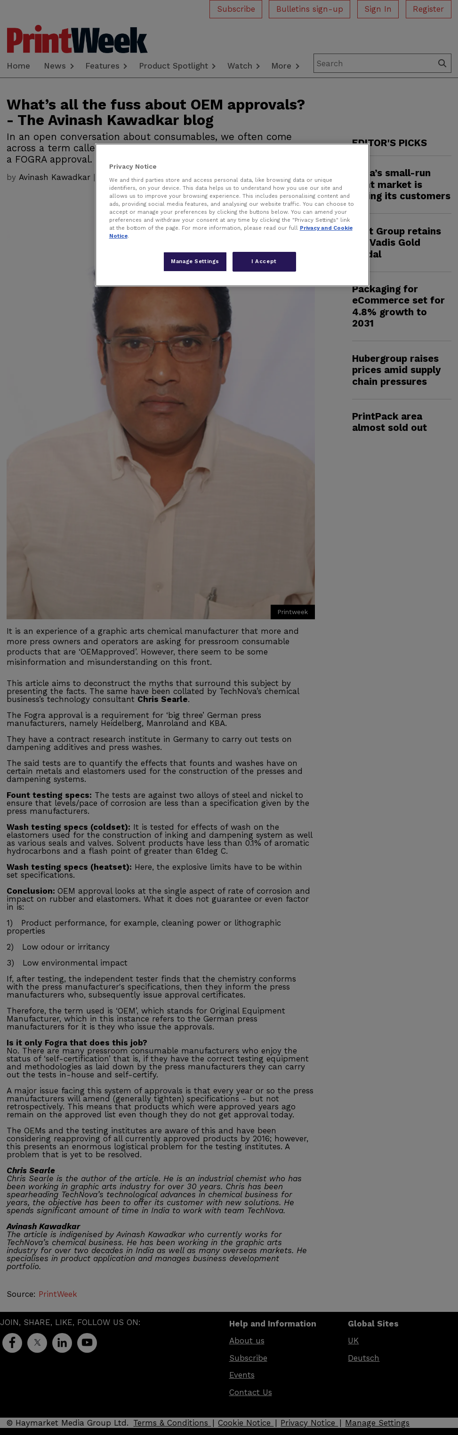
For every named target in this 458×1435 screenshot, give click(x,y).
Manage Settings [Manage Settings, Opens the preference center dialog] (195, 261)
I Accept (264, 261)
